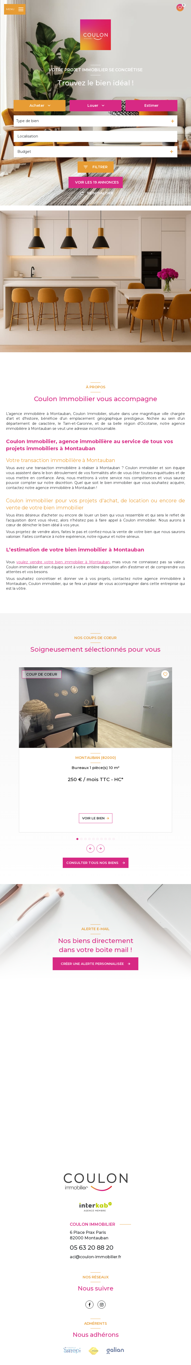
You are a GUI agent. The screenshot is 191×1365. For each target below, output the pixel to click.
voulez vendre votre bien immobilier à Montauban (62, 562)
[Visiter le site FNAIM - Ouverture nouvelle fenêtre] (71, 1350)
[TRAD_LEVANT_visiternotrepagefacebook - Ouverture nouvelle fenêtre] (89, 1305)
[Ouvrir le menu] (14, 9)
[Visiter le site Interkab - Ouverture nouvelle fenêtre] (115, 1350)
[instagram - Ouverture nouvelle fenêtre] (102, 1305)
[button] (101, 849)
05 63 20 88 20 (91, 1247)
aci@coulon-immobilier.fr (95, 1256)
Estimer (151, 105)
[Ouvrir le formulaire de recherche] (96, 167)
